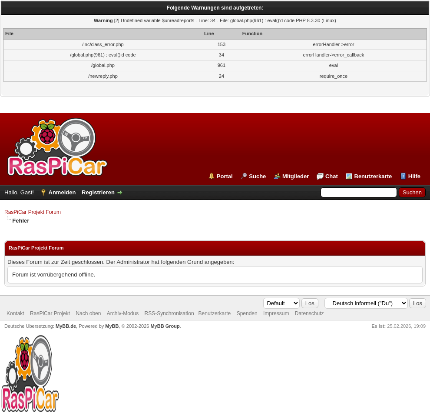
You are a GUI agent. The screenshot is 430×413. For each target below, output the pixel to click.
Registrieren (98, 192)
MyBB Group (164, 326)
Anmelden (62, 192)
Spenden (247, 313)
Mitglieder (295, 176)
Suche (257, 176)
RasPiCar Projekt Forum (32, 212)
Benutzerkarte (373, 176)
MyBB (112, 326)
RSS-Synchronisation (169, 313)
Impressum (276, 313)
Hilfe (414, 176)
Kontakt (15, 313)
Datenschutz (309, 313)
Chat (331, 176)
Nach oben (88, 313)
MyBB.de (66, 326)
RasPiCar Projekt (50, 313)
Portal (225, 176)
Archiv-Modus (123, 313)
